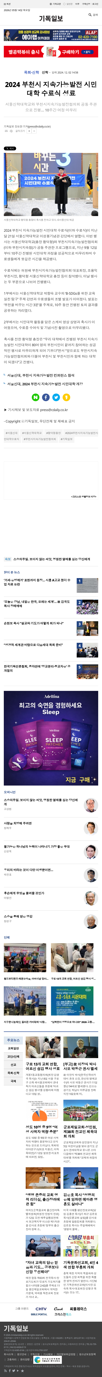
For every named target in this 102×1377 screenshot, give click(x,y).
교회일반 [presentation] (13, 1048)
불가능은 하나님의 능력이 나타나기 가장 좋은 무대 (37, 847)
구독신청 (86, 3)
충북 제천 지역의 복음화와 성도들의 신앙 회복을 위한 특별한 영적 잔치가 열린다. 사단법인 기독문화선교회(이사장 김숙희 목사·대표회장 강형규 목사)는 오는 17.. (80, 1282)
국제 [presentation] (13, 1081)
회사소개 (8, 1354)
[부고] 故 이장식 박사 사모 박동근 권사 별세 (80, 1066)
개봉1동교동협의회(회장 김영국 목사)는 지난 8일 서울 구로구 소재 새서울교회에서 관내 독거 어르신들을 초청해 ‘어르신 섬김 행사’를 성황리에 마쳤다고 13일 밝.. (42, 1084)
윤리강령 (25, 1359)
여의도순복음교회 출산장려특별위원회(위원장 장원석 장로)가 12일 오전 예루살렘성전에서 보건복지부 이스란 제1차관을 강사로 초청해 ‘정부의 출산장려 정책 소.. (43, 1219)
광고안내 (21, 1354)
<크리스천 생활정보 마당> (83, 496)
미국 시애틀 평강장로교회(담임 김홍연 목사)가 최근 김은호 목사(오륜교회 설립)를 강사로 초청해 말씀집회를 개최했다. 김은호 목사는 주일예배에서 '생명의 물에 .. (80, 1219)
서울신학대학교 (33, 433)
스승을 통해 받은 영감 (18, 916)
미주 (77, 3)
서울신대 (12, 433)
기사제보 (48, 1354)
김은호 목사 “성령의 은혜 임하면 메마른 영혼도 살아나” (80, 1199)
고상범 (7, 809)
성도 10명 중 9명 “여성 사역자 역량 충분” (42, 1129)
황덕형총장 (54, 433)
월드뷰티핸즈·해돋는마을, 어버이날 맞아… (26, 978)
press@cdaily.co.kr (39, 126)
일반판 (69, 3)
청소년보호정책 (87, 1354)
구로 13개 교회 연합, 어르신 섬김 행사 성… (73, 978)
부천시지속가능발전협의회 (40, 439)
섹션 (7, 4)
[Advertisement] (51, 528)
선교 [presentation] (13, 1065)
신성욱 (7, 851)
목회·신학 (31, 72)
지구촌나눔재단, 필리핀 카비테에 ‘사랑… (25, 1022)
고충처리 (12, 1359)
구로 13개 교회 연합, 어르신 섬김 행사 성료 (43, 1066)
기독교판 (57, 3)
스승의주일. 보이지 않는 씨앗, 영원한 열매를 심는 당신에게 (51, 559)
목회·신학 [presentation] (13, 1073)
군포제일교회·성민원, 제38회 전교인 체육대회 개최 (80, 1132)
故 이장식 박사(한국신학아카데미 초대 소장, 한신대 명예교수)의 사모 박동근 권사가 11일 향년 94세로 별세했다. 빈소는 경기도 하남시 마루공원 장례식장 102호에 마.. (80, 1084)
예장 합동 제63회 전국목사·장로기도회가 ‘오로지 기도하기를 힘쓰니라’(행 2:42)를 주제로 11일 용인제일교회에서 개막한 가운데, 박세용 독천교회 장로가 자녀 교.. (43, 1287)
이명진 (7, 898)
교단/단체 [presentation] (13, 1056)
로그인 (95, 3)
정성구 (7, 921)
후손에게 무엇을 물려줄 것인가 (24, 893)
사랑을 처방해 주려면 (18, 823)
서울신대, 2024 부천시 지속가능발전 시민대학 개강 (45, 384)
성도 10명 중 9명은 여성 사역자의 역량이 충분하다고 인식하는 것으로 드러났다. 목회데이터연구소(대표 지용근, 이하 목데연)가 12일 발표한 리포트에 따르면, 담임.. (42, 1147)
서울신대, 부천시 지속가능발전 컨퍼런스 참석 (40, 375)
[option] (27, 963)
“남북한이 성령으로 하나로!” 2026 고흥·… (73, 1022)
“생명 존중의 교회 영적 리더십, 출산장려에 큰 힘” (43, 1199)
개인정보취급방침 (66, 1354)
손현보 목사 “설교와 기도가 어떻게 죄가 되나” (33, 623)
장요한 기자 (21, 126)
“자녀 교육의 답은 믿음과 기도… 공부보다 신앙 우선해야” (42, 1267)
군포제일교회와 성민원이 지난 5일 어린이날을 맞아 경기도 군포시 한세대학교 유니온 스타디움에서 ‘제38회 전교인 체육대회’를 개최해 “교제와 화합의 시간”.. (80, 1152)
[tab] (13, 1048)
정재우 (7, 828)
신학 (45, 72)
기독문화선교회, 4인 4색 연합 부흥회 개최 (80, 1265)
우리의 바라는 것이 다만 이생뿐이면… (28, 870)
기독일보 (67, 439)
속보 (8, 559)
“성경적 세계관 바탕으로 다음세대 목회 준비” (33, 645)
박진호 (7, 874)
